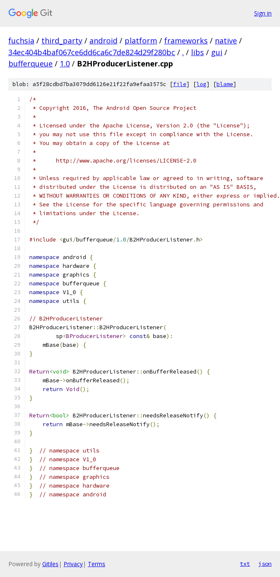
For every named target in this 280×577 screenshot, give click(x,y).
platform (141, 41)
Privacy (73, 564)
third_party (61, 41)
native (226, 41)
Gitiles (50, 564)
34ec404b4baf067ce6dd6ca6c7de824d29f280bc (91, 52)
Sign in (263, 13)
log (201, 84)
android (103, 41)
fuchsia (21, 41)
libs (197, 52)
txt (245, 563)
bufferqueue (30, 63)
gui (216, 52)
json (265, 563)
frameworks (186, 41)
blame (224, 84)
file (179, 84)
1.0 (65, 63)
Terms (96, 564)
